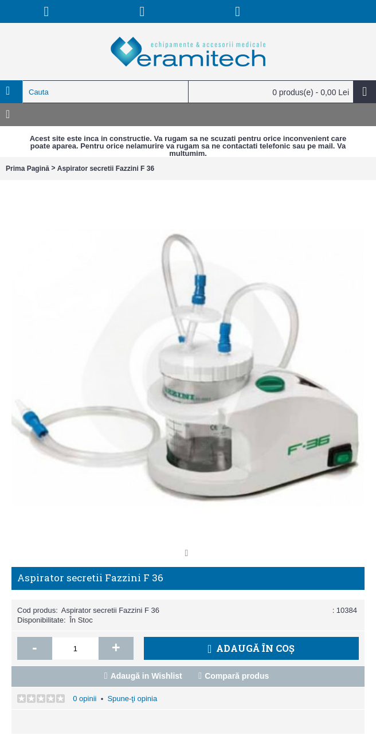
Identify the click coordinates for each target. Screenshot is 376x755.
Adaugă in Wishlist (146, 675)
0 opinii (84, 698)
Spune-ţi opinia (132, 698)
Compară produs (237, 675)
